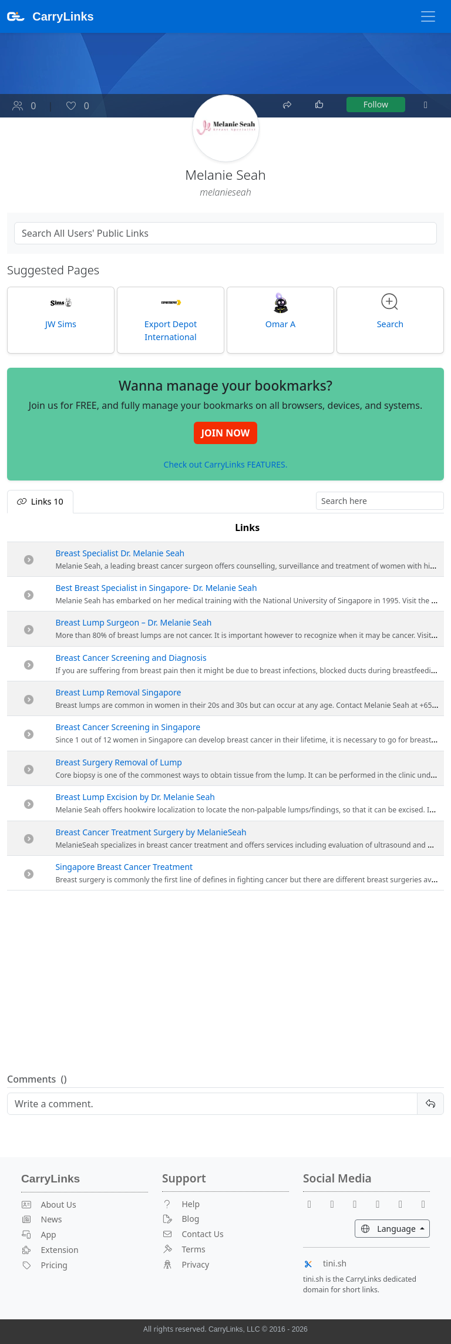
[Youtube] (337, 1204)
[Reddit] (360, 1204)
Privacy (185, 1264)
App (38, 1234)
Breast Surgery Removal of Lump (118, 762)
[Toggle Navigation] (428, 16)
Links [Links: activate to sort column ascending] (247, 527)
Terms (184, 1249)
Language (395, 1228)
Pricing (44, 1265)
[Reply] (212, 1104)
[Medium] (423, 1204)
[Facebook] (314, 1204)
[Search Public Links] (225, 233)
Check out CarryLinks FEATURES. (226, 464)
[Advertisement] (225, 982)
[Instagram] (405, 1204)
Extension (50, 1249)
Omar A (280, 311)
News (41, 1219)
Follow (376, 104)
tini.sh (324, 1263)
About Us (48, 1204)
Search (390, 311)
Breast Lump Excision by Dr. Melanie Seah (135, 796)
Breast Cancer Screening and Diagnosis (130, 657)
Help (181, 1203)
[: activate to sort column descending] (29, 527)
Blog (180, 1218)
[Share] (288, 103)
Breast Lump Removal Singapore (118, 692)
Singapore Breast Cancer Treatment (124, 866)
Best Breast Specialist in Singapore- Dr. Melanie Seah (156, 587)
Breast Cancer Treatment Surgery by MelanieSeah (150, 832)
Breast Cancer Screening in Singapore (127, 727)
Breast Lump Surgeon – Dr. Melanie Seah (133, 622)
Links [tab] (40, 501)
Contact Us (193, 1233)
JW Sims (60, 311)
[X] (382, 1204)
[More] (425, 104)
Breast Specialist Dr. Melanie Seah (119, 553)
